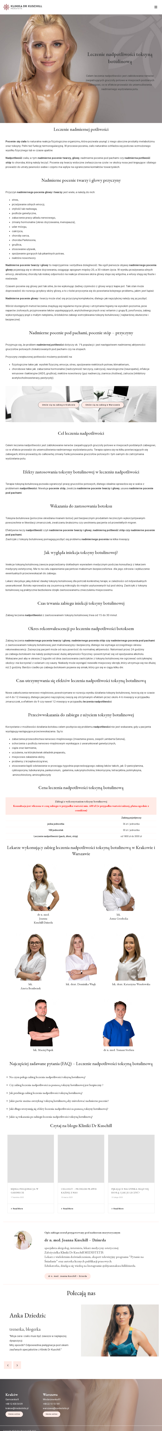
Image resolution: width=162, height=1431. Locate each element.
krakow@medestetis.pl (17, 1429)
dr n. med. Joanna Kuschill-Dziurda (43, 918)
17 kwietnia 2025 (17, 1197)
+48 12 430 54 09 (14, 1425)
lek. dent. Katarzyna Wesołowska (131, 984)
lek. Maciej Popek (43, 1050)
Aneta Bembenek (31, 988)
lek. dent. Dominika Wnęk (81, 984)
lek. (31, 984)
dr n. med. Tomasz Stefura (118, 1050)
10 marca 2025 (67, 1197)
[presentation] (8, 1386)
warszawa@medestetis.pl (56, 1429)
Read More (17, 1209)
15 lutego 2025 (117, 1197)
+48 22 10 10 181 (51, 1425)
